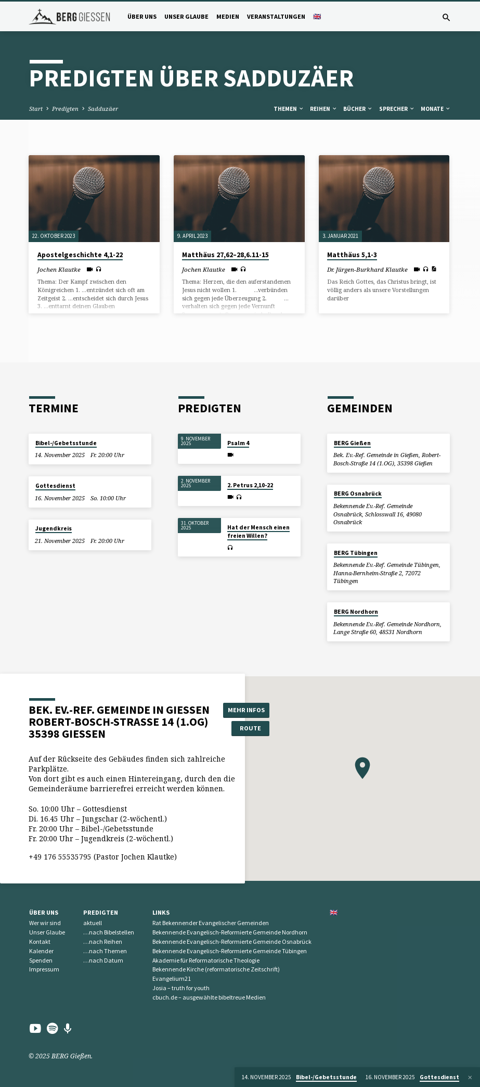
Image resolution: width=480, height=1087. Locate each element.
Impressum (44, 969)
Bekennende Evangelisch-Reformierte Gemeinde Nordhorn (229, 932)
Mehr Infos (247, 709)
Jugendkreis (53, 528)
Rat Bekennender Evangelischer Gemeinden (210, 923)
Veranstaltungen (276, 16)
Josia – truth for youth (181, 988)
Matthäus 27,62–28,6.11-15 (225, 254)
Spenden (41, 960)
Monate (436, 108)
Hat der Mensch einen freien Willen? (258, 531)
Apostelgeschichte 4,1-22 (80, 254)
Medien (227, 16)
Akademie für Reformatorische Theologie (206, 960)
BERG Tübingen (356, 553)
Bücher (358, 108)
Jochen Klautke (59, 269)
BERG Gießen (352, 443)
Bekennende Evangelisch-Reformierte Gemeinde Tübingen (229, 951)
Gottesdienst (55, 485)
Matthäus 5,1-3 (352, 254)
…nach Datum (103, 960)
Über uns (142, 16)
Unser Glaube (186, 16)
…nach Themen (105, 951)
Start (36, 108)
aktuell (92, 923)
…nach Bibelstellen (108, 932)
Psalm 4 (238, 443)
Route (247, 728)
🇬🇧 (317, 16)
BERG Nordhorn (356, 611)
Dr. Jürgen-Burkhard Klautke (367, 269)
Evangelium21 (171, 978)
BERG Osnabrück (358, 493)
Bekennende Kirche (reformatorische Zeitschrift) (216, 969)
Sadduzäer (103, 108)
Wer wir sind (45, 923)
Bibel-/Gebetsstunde (66, 443)
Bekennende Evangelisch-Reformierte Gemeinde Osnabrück (232, 941)
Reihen (324, 108)
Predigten (65, 108)
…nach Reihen (102, 941)
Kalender (41, 951)
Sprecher (397, 108)
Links (161, 912)
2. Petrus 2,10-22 (250, 485)
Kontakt (39, 941)
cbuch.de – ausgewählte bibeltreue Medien (209, 997)
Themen (289, 108)
